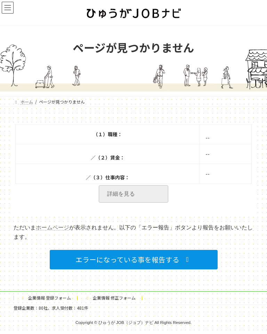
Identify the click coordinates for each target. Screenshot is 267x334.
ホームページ (52, 227)
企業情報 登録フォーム (45, 298)
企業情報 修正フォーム (110, 298)
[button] (134, 259)
